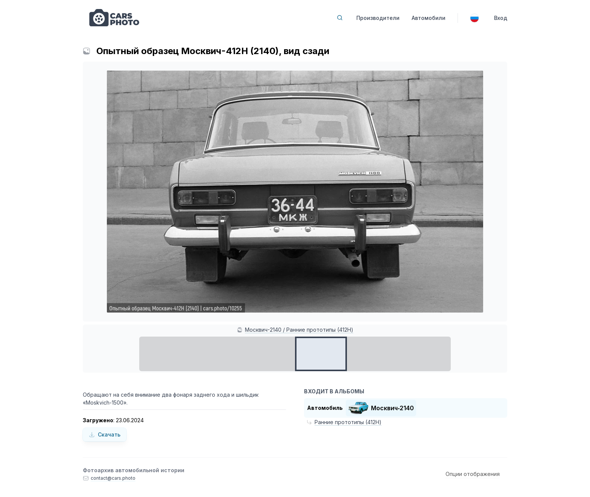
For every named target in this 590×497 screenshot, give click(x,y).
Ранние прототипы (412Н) (348, 422)
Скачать (104, 434)
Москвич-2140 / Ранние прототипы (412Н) (299, 329)
